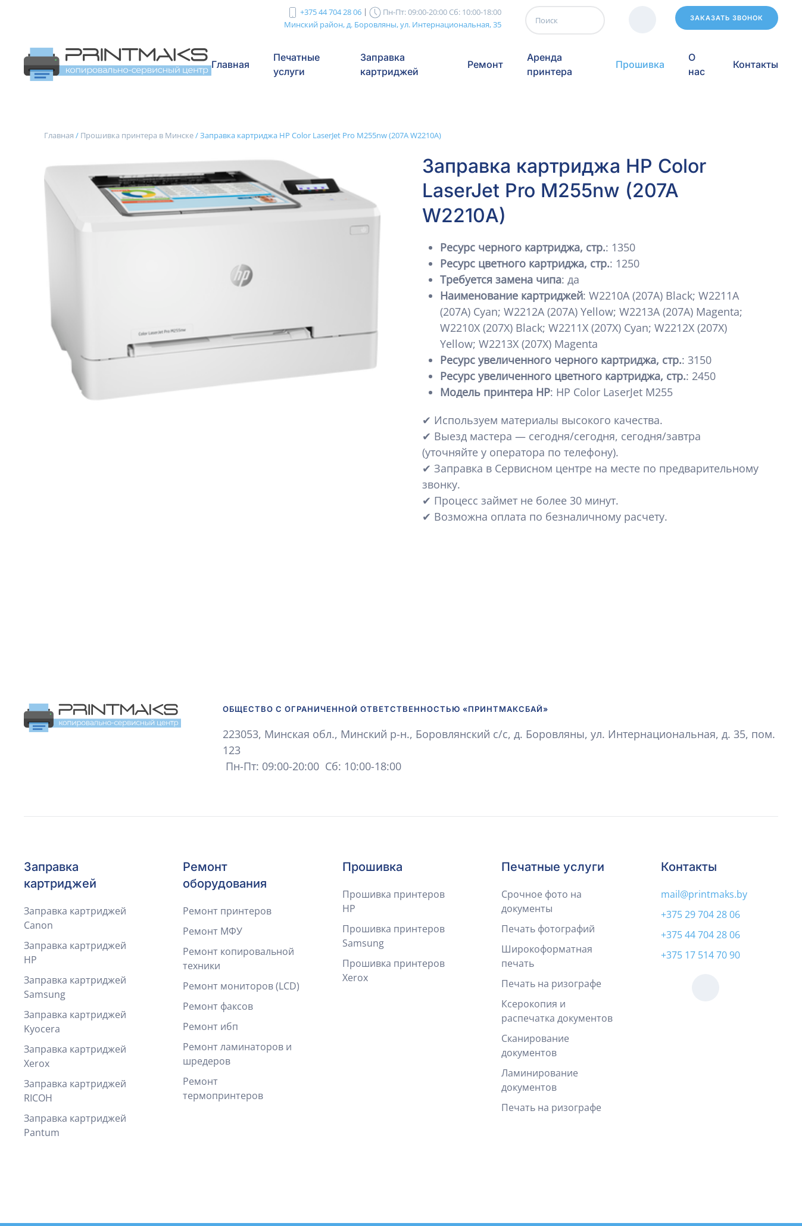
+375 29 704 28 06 (700, 914)
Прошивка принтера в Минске (137, 135)
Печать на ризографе (551, 983)
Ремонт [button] (485, 64)
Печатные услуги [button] (296, 64)
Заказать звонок (726, 18)
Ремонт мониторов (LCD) (241, 985)
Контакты (755, 64)
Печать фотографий (548, 928)
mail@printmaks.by (704, 894)
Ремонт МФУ (212, 931)
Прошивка (372, 867)
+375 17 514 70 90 (700, 954)
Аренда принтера (549, 64)
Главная (230, 64)
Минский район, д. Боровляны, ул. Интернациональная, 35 (392, 23)
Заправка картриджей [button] (389, 64)
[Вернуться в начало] (117, 64)
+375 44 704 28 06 (330, 12)
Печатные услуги (552, 867)
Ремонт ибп (210, 1026)
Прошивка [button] (640, 64)
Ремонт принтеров (227, 910)
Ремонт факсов (218, 1006)
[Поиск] (565, 20)
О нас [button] (696, 64)
